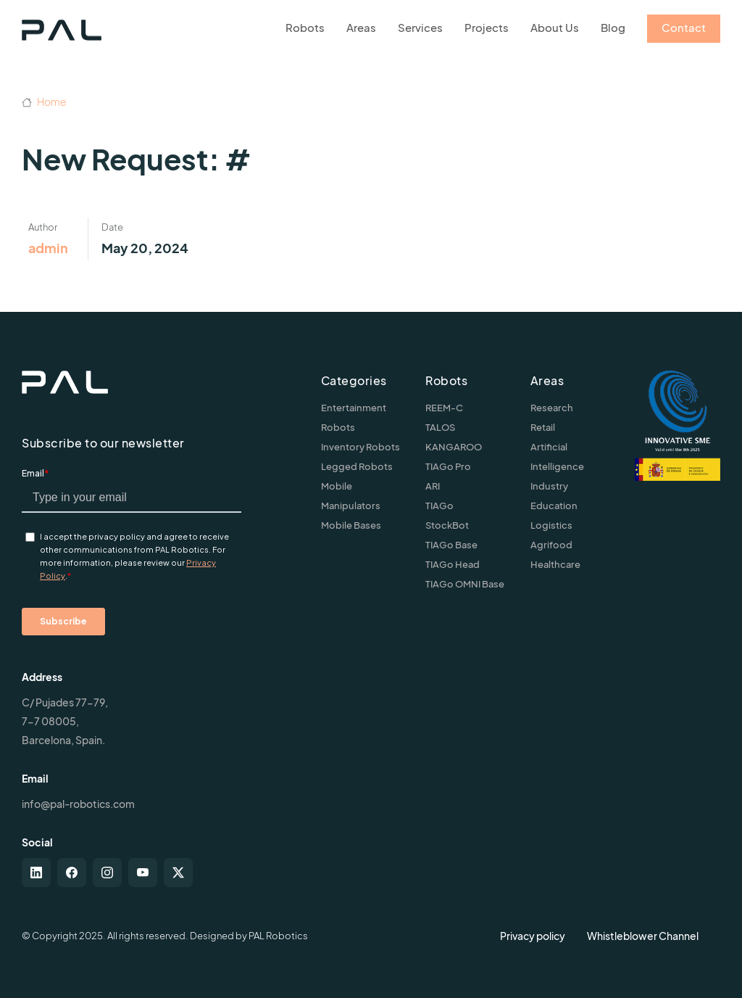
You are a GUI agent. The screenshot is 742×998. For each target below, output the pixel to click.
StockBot (447, 525)
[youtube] (142, 872)
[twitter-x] (178, 872)
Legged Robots (357, 466)
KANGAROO (453, 447)
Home (44, 101)
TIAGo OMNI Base (464, 584)
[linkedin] (36, 872)
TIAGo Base (451, 544)
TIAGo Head (452, 564)
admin (48, 247)
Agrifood (551, 544)
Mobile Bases (351, 525)
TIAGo (439, 505)
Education (554, 505)
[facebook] (71, 872)
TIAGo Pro (448, 466)
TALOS (440, 427)
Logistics (551, 525)
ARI (432, 486)
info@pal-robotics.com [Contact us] (78, 803)
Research (551, 407)
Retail (542, 427)
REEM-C (444, 407)
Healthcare (555, 564)
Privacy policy (532, 935)
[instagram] (107, 872)
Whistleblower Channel (643, 935)
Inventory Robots (360, 447)
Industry (549, 486)
